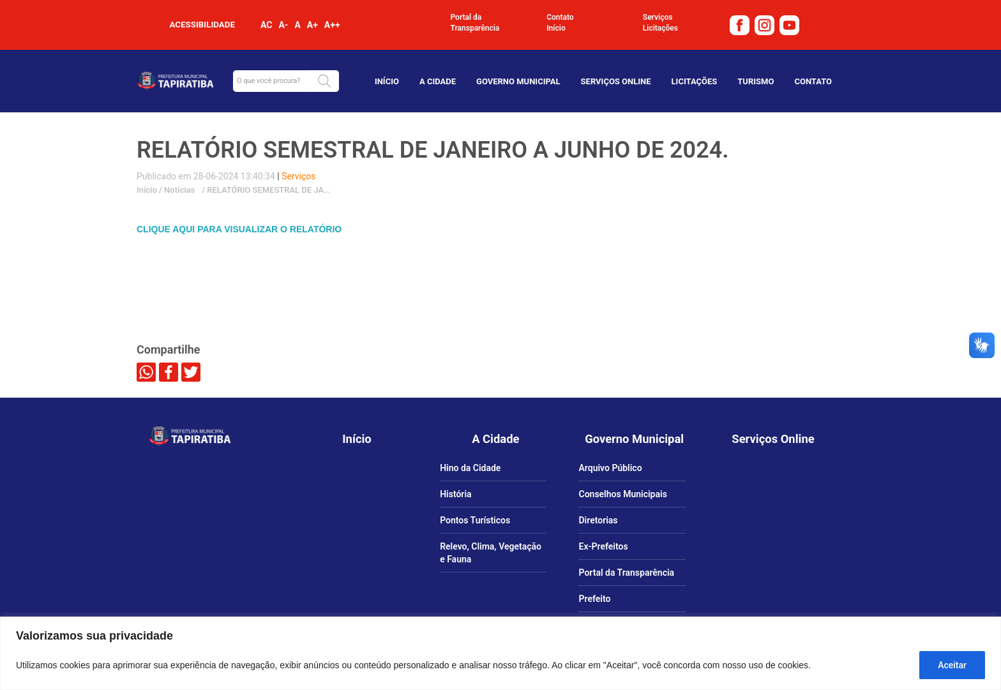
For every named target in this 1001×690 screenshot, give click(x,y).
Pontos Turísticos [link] (475, 520)
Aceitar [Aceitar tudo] (952, 665)
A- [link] (283, 25)
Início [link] (556, 28)
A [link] (297, 25)
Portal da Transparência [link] (475, 23)
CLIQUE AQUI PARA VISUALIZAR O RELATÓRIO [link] (239, 229)
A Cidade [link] (437, 81)
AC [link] (266, 25)
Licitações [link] (660, 28)
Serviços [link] (658, 17)
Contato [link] (560, 17)
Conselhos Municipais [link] (622, 494)
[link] (741, 24)
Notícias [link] (178, 190)
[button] (324, 81)
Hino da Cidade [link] (470, 468)
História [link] (455, 494)
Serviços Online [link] (616, 81)
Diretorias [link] (597, 520)
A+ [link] (312, 25)
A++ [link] (332, 25)
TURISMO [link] (755, 81)
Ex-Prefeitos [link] (603, 546)
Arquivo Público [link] (610, 468)
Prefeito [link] (594, 599)
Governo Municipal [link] (518, 81)
